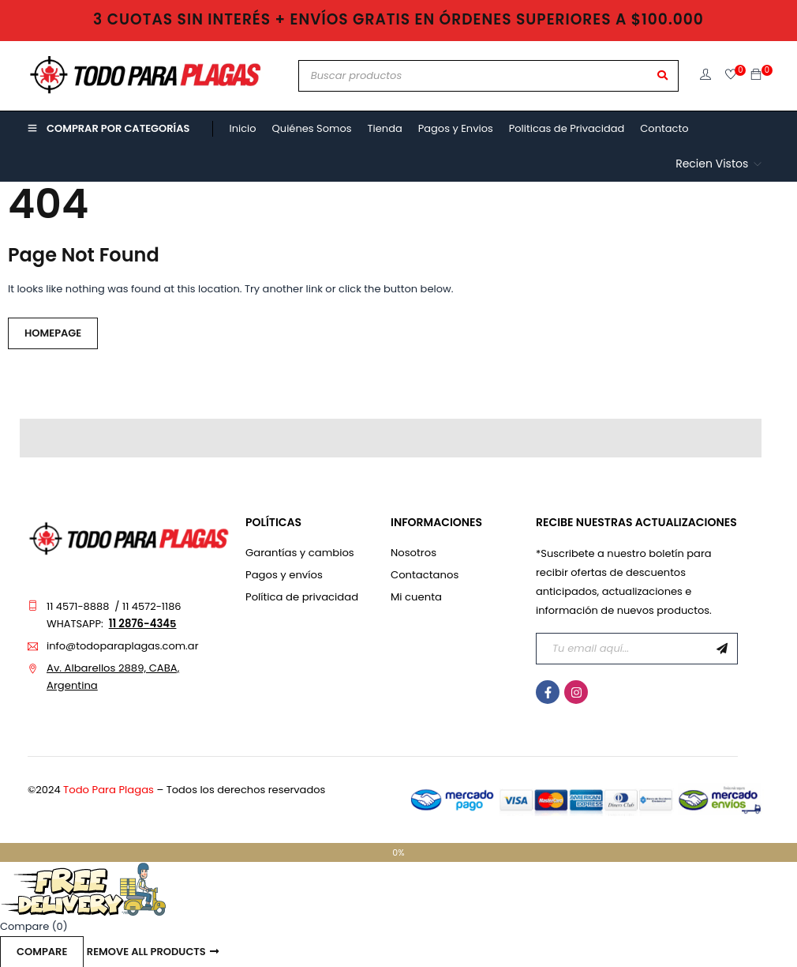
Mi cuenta (416, 596)
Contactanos (424, 574)
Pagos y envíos (283, 574)
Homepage (52, 333)
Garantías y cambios (299, 552)
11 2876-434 (139, 623)
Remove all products (146, 951)
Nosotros (413, 552)
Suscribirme (722, 648)
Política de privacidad (301, 596)
